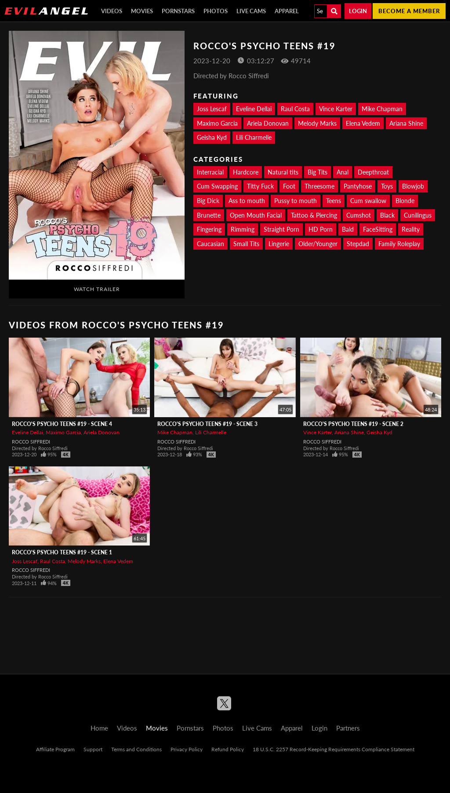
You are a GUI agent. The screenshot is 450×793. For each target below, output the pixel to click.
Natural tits (283, 172)
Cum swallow (368, 200)
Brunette (209, 215)
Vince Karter (335, 109)
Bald (348, 229)
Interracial (210, 172)
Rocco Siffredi (31, 441)
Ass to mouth (247, 200)
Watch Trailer (97, 289)
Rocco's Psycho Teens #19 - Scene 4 (62, 424)
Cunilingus (418, 215)
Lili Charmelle (254, 137)
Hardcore (245, 172)
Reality (411, 229)
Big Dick (208, 200)
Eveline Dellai (254, 109)
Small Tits (246, 243)
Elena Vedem (363, 123)
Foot (289, 186)
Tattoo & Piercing (314, 215)
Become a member (409, 11)
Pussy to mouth (295, 200)
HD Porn (320, 229)
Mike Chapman (382, 109)
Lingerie (279, 243)
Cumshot (358, 215)
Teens (333, 200)
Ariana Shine (406, 123)
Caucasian (210, 243)
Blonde (405, 200)
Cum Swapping (217, 186)
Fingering (209, 229)
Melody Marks (317, 123)
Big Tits (317, 172)
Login (358, 11)
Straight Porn (281, 229)
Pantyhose (358, 186)
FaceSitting (377, 229)
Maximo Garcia (217, 123)
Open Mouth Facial (256, 215)
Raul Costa (295, 109)
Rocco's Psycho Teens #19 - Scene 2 (353, 424)
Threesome (319, 186)
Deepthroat (373, 172)
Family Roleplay (399, 243)
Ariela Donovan (268, 123)
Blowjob (413, 186)
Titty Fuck (260, 186)
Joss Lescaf (212, 109)
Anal (342, 172)
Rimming (242, 229)
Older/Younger (318, 243)
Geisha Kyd (212, 137)
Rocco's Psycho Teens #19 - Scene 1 (62, 552)
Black (387, 215)
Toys (387, 186)
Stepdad (358, 243)
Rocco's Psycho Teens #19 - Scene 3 (207, 424)
